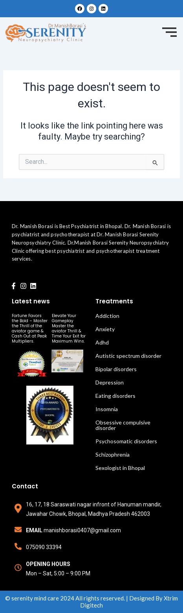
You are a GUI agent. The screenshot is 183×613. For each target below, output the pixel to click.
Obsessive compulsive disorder (122, 425)
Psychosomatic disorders (126, 441)
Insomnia (106, 409)
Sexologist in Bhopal (120, 467)
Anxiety (105, 329)
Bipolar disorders (116, 369)
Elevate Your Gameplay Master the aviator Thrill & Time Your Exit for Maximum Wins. (69, 328)
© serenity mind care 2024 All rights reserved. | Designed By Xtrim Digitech (91, 602)
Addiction (107, 315)
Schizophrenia (112, 454)
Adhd (102, 342)
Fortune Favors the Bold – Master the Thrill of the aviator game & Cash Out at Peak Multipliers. (30, 328)
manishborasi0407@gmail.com (82, 530)
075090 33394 (44, 547)
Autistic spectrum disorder (128, 355)
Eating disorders (115, 395)
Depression (109, 382)
